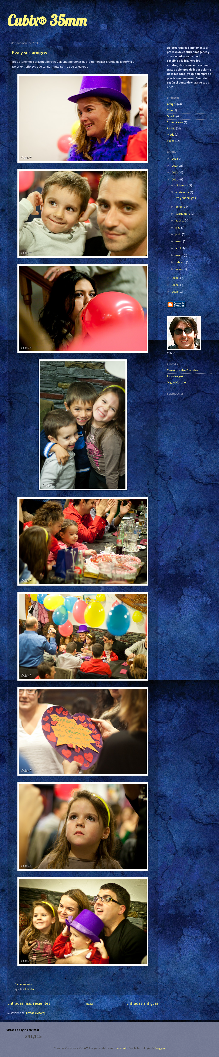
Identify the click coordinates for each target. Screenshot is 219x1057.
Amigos (171, 104)
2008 (175, 292)
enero (179, 269)
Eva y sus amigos (29, 53)
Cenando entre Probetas (182, 370)
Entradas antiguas (142, 1004)
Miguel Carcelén (177, 382)
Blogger (160, 1048)
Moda (170, 134)
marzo (179, 255)
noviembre (182, 192)
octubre (180, 207)
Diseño (171, 116)
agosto (180, 220)
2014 (175, 158)
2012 (175, 172)
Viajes (170, 141)
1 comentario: (24, 984)
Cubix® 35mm (47, 20)
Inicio (88, 1004)
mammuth (121, 1048)
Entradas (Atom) (35, 1013)
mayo (179, 241)
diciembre (182, 185)
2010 (175, 278)
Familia (29, 989)
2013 (175, 165)
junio (178, 234)
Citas (170, 110)
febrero (180, 262)
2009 (175, 285)
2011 (175, 179)
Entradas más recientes (28, 1004)
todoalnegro (175, 376)
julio (178, 227)
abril (178, 248)
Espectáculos (175, 122)
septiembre (183, 214)
